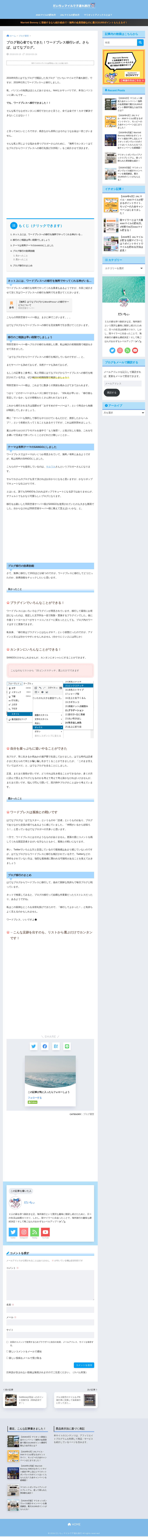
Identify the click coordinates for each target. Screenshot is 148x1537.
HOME (74, 1525)
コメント (12, 1268)
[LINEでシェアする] (68, 1047)
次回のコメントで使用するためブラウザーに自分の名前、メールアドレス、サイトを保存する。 (51, 1344)
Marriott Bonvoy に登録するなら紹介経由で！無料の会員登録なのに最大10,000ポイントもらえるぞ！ (74, 22)
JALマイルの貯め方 (70, 15)
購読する (111, 393)
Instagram (24, 1238)
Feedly (34, 1238)
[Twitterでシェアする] (33, 1047)
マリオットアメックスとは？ (98, 15)
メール (11, 1318)
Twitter (13, 1238)
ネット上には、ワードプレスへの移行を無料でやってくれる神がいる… (48, 234)
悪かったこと (22, 259)
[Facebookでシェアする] (45, 1047)
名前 (10, 1305)
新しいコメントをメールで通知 (25, 1352)
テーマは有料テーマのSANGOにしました (33, 245)
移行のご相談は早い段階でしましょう (31, 240)
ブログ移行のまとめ (22, 265)
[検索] (140, 42)
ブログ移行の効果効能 (24, 251)
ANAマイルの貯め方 (46, 15)
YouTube (45, 1238)
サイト (9, 1330)
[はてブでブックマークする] (56, 1047)
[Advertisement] (50, 187)
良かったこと (22, 255)
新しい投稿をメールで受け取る (25, 1358)
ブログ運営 (88, 1114)
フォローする (35, 1098)
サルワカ (50, 467)
